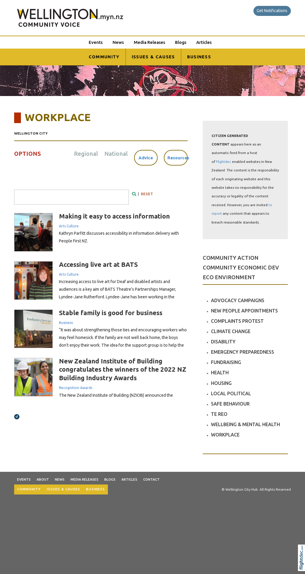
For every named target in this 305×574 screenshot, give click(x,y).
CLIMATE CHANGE (230, 331)
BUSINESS (199, 56)
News (118, 42)
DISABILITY (223, 341)
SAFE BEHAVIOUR (230, 403)
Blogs (180, 42)
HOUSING (221, 383)
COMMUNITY (104, 56)
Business (66, 323)
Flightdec (223, 161)
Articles (204, 42)
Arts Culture (69, 226)
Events (96, 42)
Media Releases (149, 42)
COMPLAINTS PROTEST (237, 321)
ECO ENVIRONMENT (229, 277)
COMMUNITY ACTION (230, 258)
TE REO (219, 414)
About (43, 479)
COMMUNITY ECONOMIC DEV (241, 267)
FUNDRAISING (226, 362)
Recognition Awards (75, 388)
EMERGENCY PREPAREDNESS (242, 352)
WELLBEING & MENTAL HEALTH (245, 424)
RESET (147, 194)
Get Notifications (272, 10)
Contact (151, 479)
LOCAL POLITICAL (231, 393)
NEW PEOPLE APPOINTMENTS (244, 310)
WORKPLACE (225, 434)
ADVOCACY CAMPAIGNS (237, 300)
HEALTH (220, 372)
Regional (86, 153)
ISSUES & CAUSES (153, 56)
